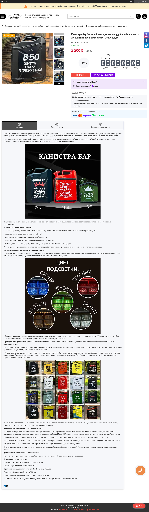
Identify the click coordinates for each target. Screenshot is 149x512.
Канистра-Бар (25, 26)
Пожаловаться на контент (68, 510)
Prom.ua (85, 505)
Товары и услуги (11, 26)
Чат (139, 506)
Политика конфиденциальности (88, 510)
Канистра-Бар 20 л (39, 26)
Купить (82, 75)
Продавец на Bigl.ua (74, 507)
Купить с (105, 75)
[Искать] (131, 16)
